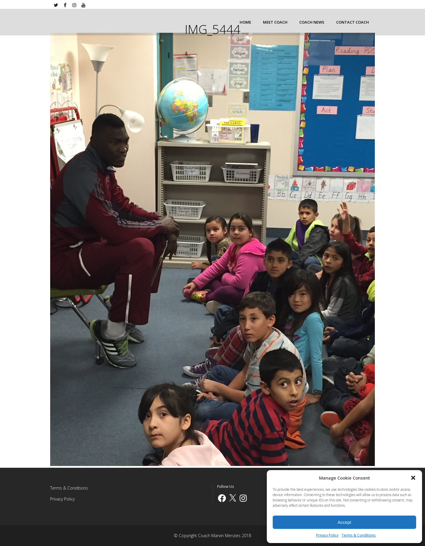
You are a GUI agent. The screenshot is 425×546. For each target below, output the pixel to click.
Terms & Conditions (358, 535)
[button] (413, 478)
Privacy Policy (327, 535)
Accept (344, 522)
